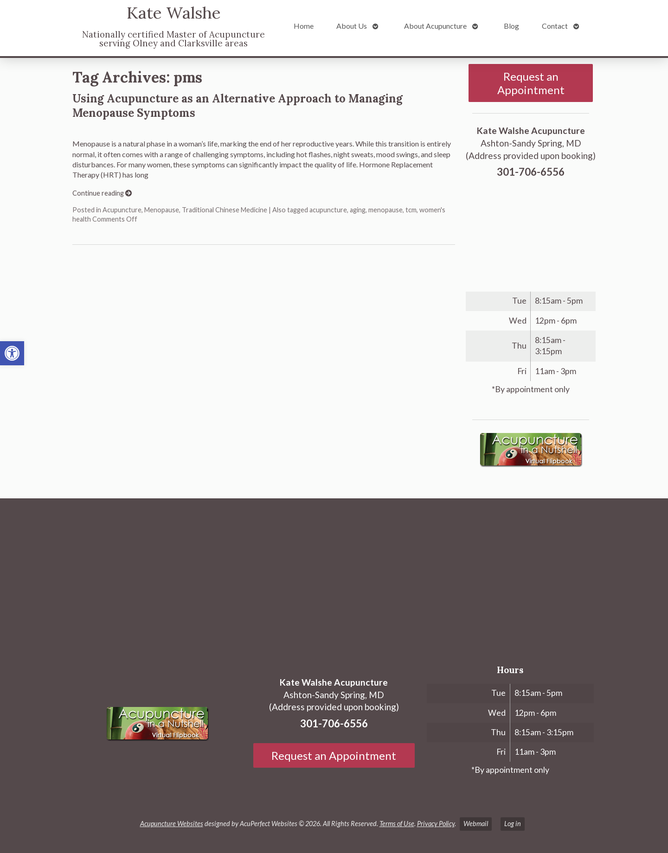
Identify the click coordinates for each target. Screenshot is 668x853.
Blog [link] (511, 25)
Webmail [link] (475, 824)
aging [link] (358, 210)
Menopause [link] (161, 210)
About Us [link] (351, 25)
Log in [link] (512, 824)
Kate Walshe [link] (174, 12)
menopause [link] (385, 210)
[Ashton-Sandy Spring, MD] (334, 575)
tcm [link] (411, 210)
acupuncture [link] (328, 210)
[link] (12, 353)
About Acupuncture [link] (435, 25)
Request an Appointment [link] (531, 83)
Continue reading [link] (102, 193)
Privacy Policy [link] (436, 824)
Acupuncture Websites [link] (171, 824)
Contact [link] (555, 25)
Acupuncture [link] (122, 210)
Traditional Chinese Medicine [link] (224, 210)
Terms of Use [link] (396, 824)
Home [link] (304, 25)
